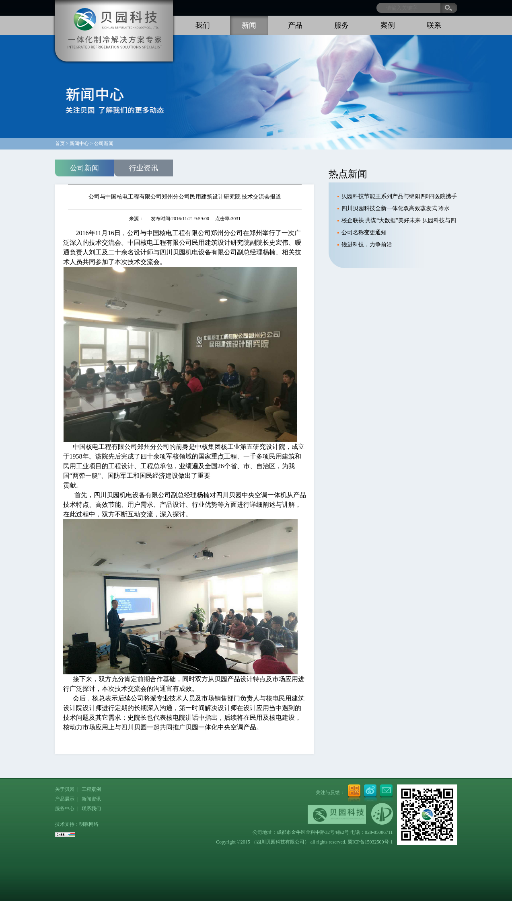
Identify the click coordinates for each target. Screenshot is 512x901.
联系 (434, 25)
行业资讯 (143, 168)
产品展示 (64, 799)
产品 (295, 25)
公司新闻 (84, 168)
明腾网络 (89, 824)
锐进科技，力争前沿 (366, 245)
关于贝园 (64, 789)
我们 (202, 25)
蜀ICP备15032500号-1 (370, 842)
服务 (341, 25)
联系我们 (91, 808)
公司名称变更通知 (364, 232)
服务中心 (64, 808)
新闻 (249, 25)
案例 (387, 25)
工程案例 (91, 789)
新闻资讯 (91, 799)
